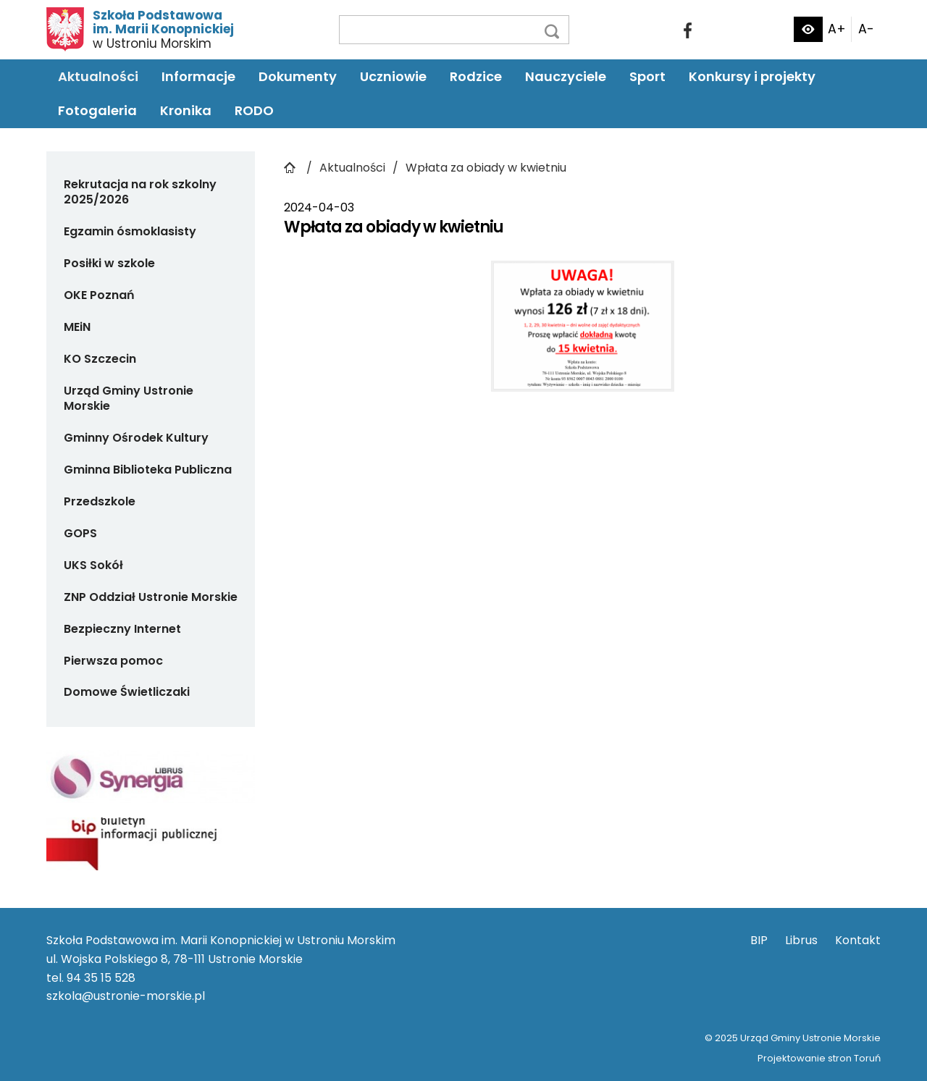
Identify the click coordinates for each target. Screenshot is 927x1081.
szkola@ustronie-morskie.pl (125, 996)
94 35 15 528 (101, 977)
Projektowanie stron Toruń (819, 1058)
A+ (837, 29)
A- (866, 29)
